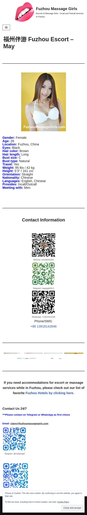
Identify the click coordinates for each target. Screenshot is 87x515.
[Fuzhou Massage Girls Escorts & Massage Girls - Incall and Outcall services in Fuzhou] (50, 12)
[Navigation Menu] (6, 27)
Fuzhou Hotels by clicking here (49, 393)
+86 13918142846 (43, 326)
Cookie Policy (63, 502)
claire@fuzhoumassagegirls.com (29, 423)
